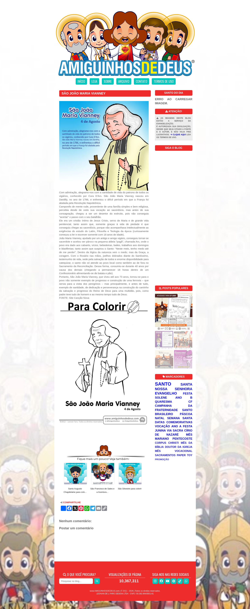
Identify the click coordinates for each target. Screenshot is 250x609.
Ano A (176, 426)
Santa (186, 384)
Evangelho (166, 393)
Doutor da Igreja (178, 446)
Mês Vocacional (173, 450)
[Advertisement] (104, 435)
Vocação (162, 426)
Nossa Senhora (173, 389)
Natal (159, 418)
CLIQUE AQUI (178, 134)
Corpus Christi (167, 442)
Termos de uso (164, 81)
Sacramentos (165, 455)
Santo (163, 384)
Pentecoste (182, 438)
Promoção (162, 459)
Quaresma (163, 401)
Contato (141, 81)
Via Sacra (175, 430)
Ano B (183, 397)
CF (190, 401)
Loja (94, 81)
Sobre (108, 81)
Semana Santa (179, 418)
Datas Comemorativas (173, 422)
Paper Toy (184, 455)
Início (81, 81)
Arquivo (123, 81)
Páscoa (186, 414)
